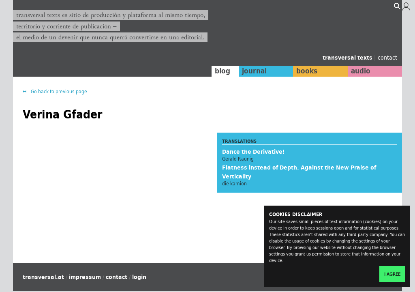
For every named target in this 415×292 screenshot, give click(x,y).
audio (360, 71)
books (306, 71)
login (139, 277)
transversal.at (43, 277)
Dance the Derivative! (253, 151)
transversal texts (348, 57)
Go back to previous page (58, 91)
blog (222, 71)
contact (387, 57)
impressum (85, 277)
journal (254, 71)
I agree (392, 274)
